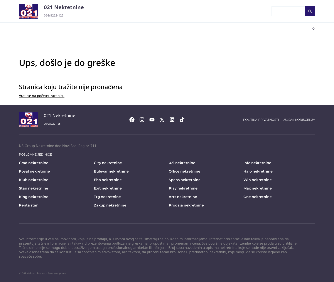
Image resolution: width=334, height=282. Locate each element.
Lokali (165, 28)
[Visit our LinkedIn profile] (174, 119)
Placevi (182, 28)
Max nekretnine (257, 188)
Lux (267, 28)
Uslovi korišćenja (298, 120)
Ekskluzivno (220, 28)
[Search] (310, 11)
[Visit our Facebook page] (134, 119)
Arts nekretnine (183, 197)
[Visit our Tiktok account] (184, 119)
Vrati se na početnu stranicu (41, 95)
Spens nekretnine (185, 180)
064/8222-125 (53, 15)
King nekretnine (33, 197)
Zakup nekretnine (110, 205)
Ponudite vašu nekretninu (213, 11)
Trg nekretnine (107, 197)
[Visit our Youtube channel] (154, 119)
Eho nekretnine (108, 180)
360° (309, 28)
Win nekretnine (257, 180)
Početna (154, 11)
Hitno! (199, 28)
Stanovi (133, 28)
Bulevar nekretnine (111, 171)
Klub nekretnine (33, 180)
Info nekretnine (257, 163)
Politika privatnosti (261, 120)
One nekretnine (257, 197)
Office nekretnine (184, 171)
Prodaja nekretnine (186, 205)
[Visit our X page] (164, 119)
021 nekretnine (182, 163)
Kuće (150, 28)
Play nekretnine (183, 188)
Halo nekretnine (258, 171)
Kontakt (176, 11)
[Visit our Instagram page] (144, 119)
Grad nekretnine (33, 163)
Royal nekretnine (34, 171)
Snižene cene (247, 28)
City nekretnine (108, 163)
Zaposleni (252, 11)
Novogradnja (287, 28)
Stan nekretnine (33, 188)
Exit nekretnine (108, 188)
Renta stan (29, 205)
